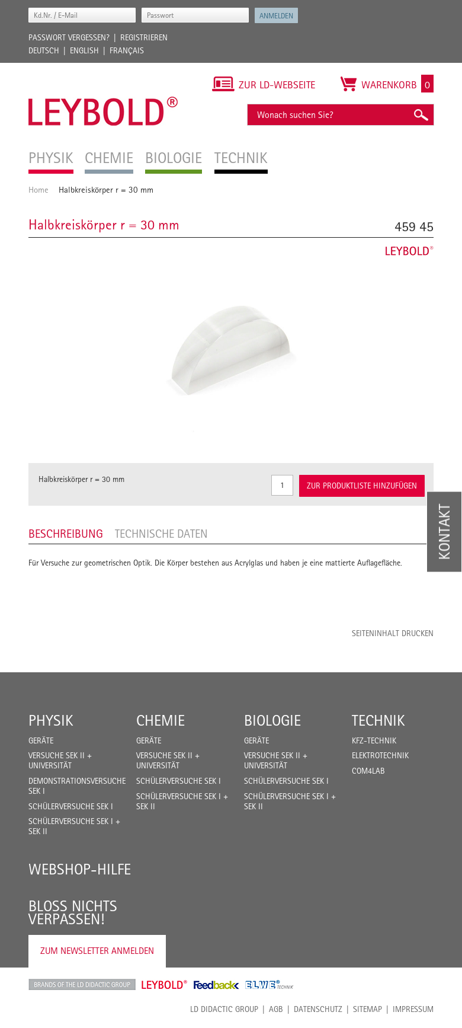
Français (127, 50)
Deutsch (43, 50)
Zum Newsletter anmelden (97, 950)
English (84, 50)
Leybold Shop (165, 985)
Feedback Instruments (216, 985)
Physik (50, 720)
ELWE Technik (269, 985)
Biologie (272, 720)
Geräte (40, 740)
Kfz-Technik (374, 740)
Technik (378, 720)
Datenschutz (318, 1009)
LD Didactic (82, 985)
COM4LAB (368, 770)
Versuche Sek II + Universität (60, 760)
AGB (276, 1009)
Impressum (413, 1009)
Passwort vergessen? (69, 37)
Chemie (160, 720)
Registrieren (144, 37)
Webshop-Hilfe (79, 869)
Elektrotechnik (380, 755)
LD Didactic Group (224, 1009)
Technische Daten (161, 533)
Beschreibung (65, 533)
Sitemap (367, 1009)
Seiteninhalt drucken (393, 633)
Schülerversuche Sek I (70, 806)
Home (38, 189)
